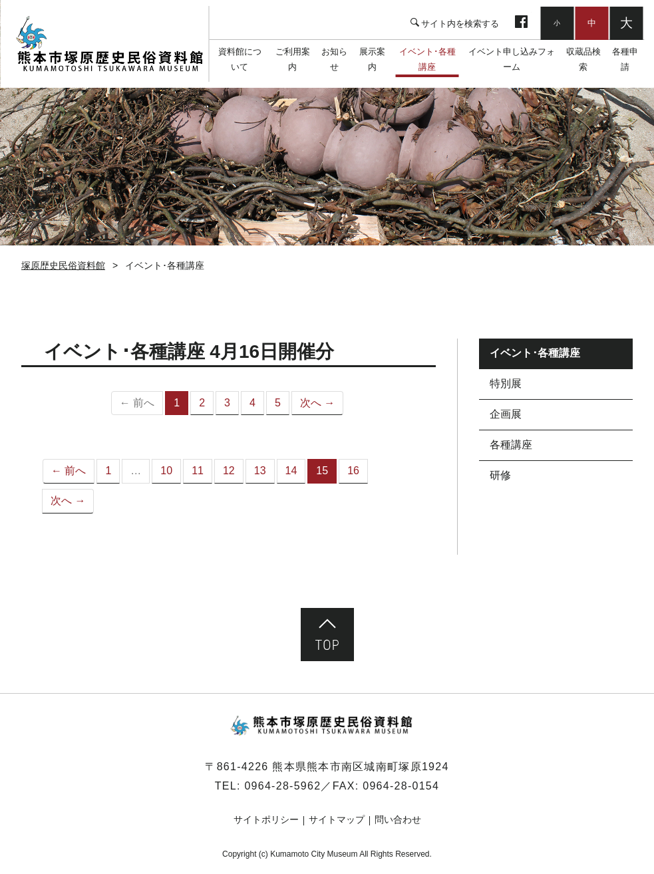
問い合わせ (398, 819)
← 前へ (68, 470)
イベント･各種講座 (427, 60)
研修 (500, 475)
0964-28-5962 (282, 786)
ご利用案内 (292, 60)
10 (166, 470)
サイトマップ (337, 819)
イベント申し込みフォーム (511, 60)
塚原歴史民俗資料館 (110, 44)
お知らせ (335, 60)
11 (198, 470)
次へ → (317, 402)
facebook (521, 23)
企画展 (506, 414)
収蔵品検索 (583, 60)
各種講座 (511, 444)
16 (353, 470)
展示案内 (373, 60)
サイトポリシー (266, 819)
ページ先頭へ (327, 634)
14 (291, 470)
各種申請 (624, 60)
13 (260, 470)
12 (229, 470)
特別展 (506, 383)
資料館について (240, 60)
